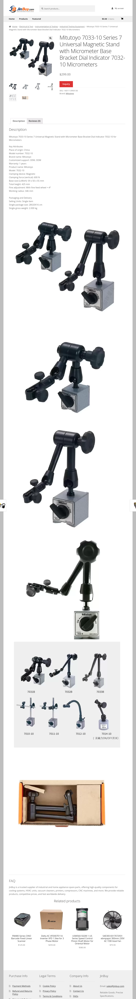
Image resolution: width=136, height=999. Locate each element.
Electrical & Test (26, 26)
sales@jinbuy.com (115, 986)
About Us (77, 986)
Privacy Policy (49, 991)
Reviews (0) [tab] (35, 120)
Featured (36, 18)
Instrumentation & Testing (46, 26)
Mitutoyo (70, 93)
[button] (50, 38)
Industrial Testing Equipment (72, 26)
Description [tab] (19, 120)
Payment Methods (21, 986)
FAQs (75, 996)
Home (11, 18)
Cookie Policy (49, 986)
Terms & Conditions (52, 996)
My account (119, 8)
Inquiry (66, 84)
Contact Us (78, 991)
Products (23, 18)
